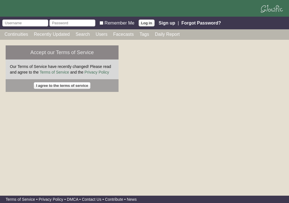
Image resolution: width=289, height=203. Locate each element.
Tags (144, 34)
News (132, 199)
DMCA (72, 199)
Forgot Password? (201, 22)
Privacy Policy (96, 72)
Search (83, 34)
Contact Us (91, 199)
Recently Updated (52, 34)
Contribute (114, 199)
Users (102, 34)
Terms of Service (54, 72)
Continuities (16, 34)
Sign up (167, 22)
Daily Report (167, 34)
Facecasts (123, 34)
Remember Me (119, 22)
